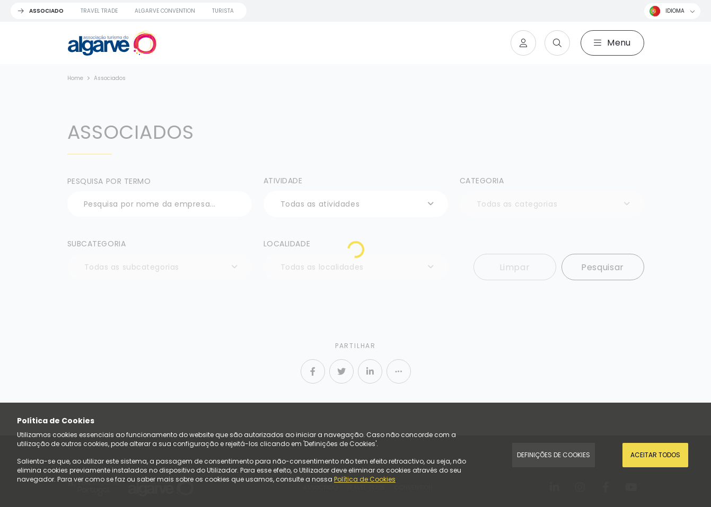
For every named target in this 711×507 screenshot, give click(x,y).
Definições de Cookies (553, 454)
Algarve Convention (165, 11)
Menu (612, 43)
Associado (46, 11)
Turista (223, 11)
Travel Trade (99, 11)
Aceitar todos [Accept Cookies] (655, 454)
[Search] (557, 43)
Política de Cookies (365, 479)
